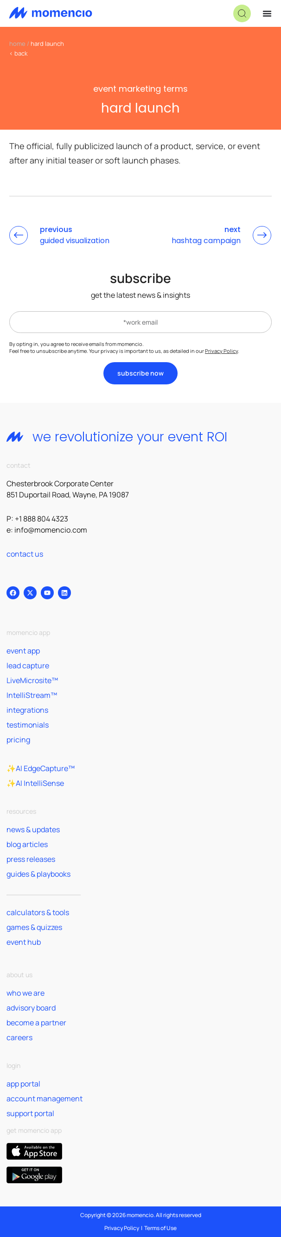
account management (44, 1098)
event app (23, 651)
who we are (25, 993)
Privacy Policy (221, 350)
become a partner (36, 1022)
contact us (24, 554)
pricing (18, 740)
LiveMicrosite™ (32, 680)
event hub (23, 942)
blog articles (27, 844)
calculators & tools (37, 912)
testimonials (27, 725)
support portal (30, 1113)
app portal (23, 1084)
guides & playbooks (38, 874)
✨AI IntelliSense (35, 783)
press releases (30, 859)
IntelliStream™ (31, 695)
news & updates (33, 829)
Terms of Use (160, 1228)
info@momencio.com (50, 530)
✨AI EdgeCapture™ (40, 768)
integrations (27, 710)
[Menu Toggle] (267, 13)
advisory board (31, 1008)
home (17, 43)
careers (19, 1037)
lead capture (27, 665)
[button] (242, 13)
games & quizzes (34, 927)
